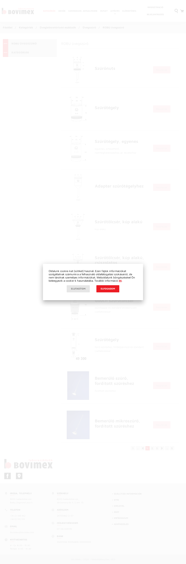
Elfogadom (108, 288)
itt (120, 280)
